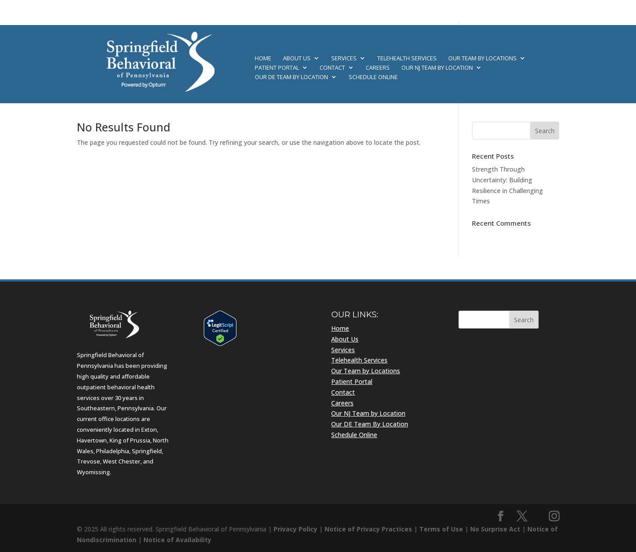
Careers (378, 68)
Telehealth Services (407, 58)
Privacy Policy (295, 529)
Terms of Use (441, 529)
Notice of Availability (177, 539)
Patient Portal (277, 68)
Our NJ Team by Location (437, 68)
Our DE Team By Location (291, 77)
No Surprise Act (495, 529)
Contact (332, 68)
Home (263, 58)
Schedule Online (373, 77)
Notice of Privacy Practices (368, 529)
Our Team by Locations (482, 58)
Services (344, 58)
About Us (297, 58)
